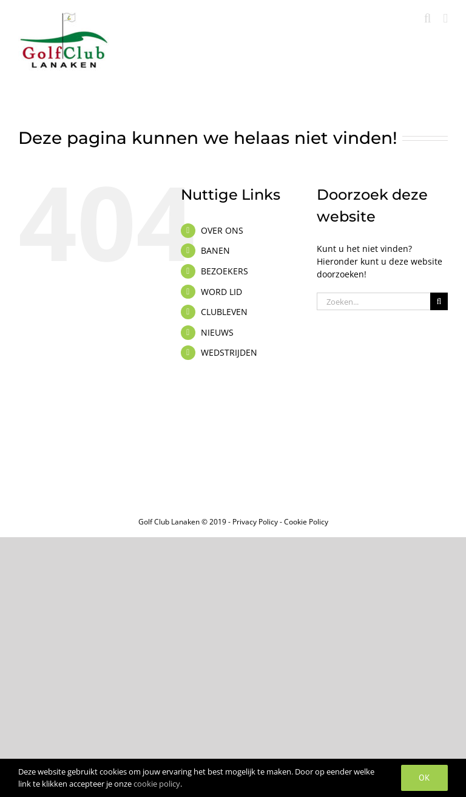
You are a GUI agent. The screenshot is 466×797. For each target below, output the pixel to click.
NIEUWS (217, 332)
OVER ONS (222, 230)
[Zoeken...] (373, 301)
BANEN (215, 250)
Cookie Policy (306, 522)
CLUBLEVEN (224, 311)
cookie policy (156, 783)
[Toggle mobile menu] (445, 18)
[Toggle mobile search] (427, 18)
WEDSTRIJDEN (229, 352)
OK (424, 777)
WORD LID (221, 291)
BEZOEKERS (224, 271)
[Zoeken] (439, 301)
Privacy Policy (255, 522)
